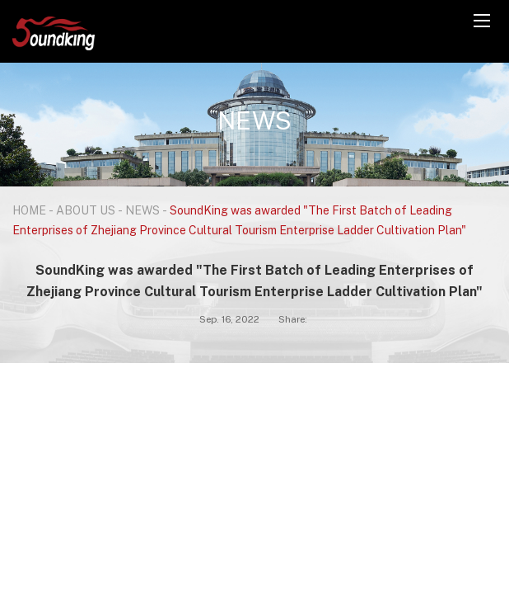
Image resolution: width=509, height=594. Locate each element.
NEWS (142, 210)
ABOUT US (85, 210)
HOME (29, 210)
